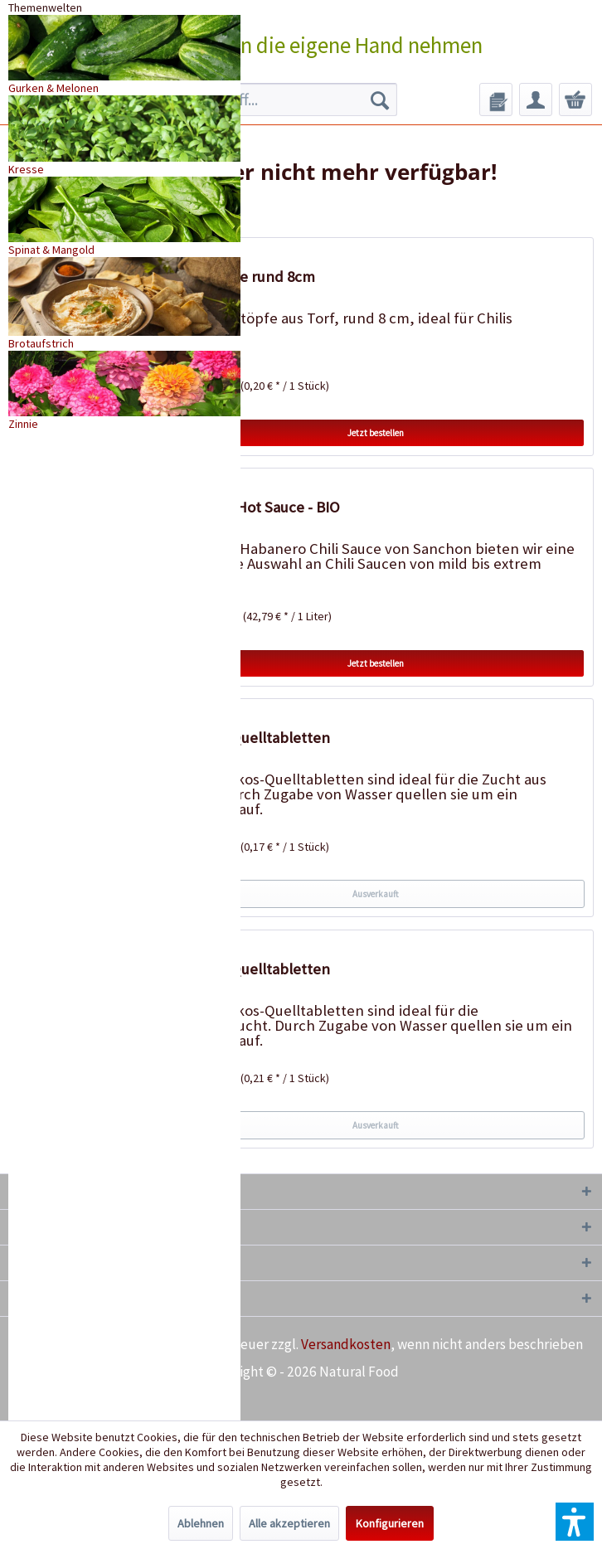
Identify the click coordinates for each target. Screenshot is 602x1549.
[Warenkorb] (575, 99)
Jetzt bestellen (375, 433)
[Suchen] (379, 99)
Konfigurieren (390, 1523)
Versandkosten (346, 1344)
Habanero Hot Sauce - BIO (253, 507)
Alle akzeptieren (289, 1523)
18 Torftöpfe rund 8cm (241, 276)
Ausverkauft (375, 894)
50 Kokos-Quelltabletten (248, 737)
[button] (575, 1522)
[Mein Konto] (535, 99)
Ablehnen (200, 1523)
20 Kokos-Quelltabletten (248, 968)
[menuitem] (277, 99)
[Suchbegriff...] (277, 99)
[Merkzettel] (495, 99)
